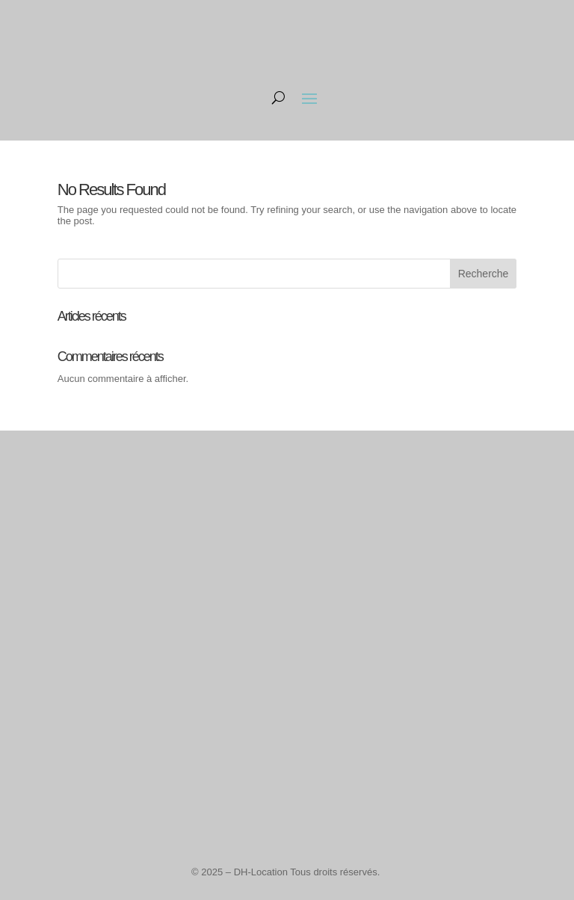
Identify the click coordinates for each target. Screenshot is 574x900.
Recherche (483, 274)
